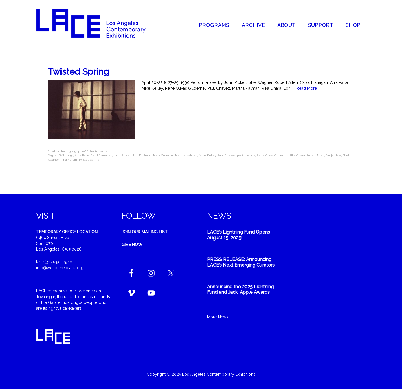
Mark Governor (163, 155)
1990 (70, 155)
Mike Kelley (207, 155)
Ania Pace (82, 155)
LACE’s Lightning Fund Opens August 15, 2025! (238, 234)
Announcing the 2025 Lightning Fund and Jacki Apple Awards (240, 289)
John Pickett (123, 155)
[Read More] (306, 88)
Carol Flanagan (101, 155)
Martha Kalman (186, 155)
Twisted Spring (78, 72)
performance (246, 155)
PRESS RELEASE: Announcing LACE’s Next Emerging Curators (241, 262)
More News (217, 317)
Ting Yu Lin (68, 159)
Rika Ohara (297, 155)
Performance (98, 151)
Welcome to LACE (97, 23)
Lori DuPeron (142, 155)
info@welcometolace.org (60, 267)
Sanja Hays (333, 155)
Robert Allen (315, 155)
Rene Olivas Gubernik (272, 155)
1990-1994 (73, 151)
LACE (84, 151)
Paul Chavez (226, 155)
